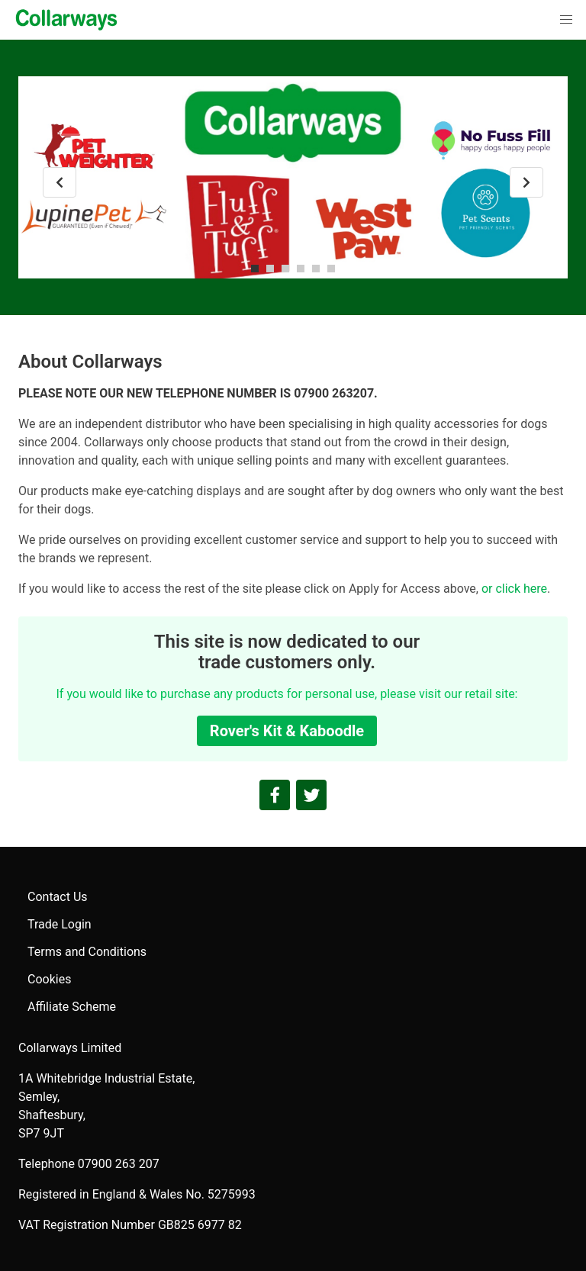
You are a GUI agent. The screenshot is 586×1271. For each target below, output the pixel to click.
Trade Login (59, 924)
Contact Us (57, 897)
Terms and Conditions (86, 951)
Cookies (49, 979)
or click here (514, 588)
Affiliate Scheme (71, 1006)
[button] (566, 20)
